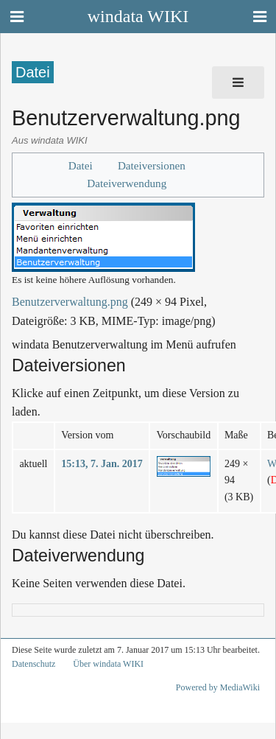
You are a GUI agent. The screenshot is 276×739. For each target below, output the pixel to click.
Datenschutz (33, 664)
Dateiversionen (151, 165)
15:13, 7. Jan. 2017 (101, 463)
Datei (80, 165)
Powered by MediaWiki (218, 687)
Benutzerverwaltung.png (70, 301)
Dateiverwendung (126, 183)
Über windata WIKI (108, 664)
